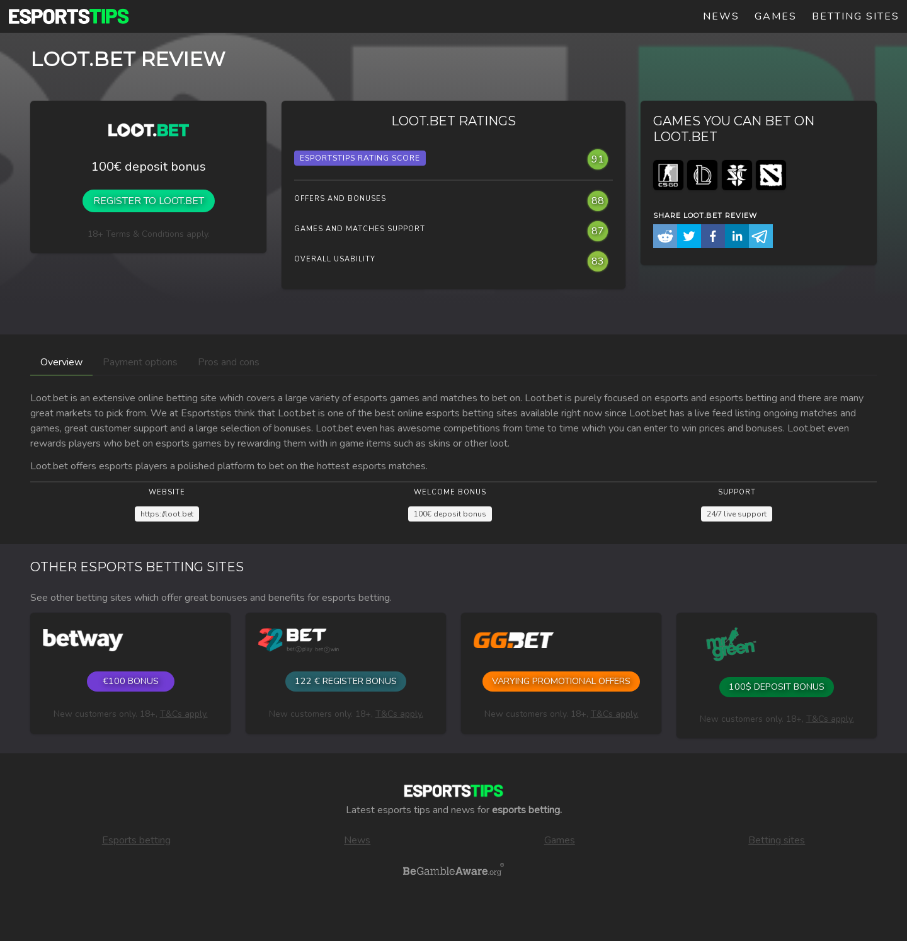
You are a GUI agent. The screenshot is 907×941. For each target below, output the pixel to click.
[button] (665, 238)
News (721, 16)
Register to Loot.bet (148, 201)
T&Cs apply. (184, 714)
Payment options (140, 362)
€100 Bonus (131, 681)
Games (776, 16)
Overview (61, 362)
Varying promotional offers (561, 681)
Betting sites (855, 16)
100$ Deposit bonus (776, 686)
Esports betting (136, 840)
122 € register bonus (346, 681)
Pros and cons (229, 362)
